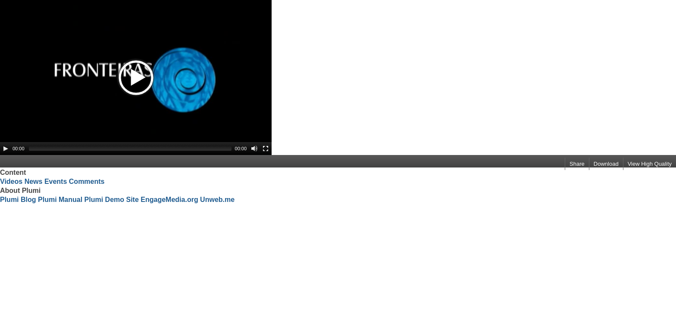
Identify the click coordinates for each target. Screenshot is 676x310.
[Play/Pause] (5, 148)
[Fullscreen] (265, 148)
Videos (11, 181)
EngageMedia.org (169, 199)
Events (55, 181)
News (34, 181)
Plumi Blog (18, 199)
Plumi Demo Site (111, 199)
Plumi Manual (60, 199)
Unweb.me (217, 199)
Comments (87, 181)
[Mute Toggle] (254, 148)
